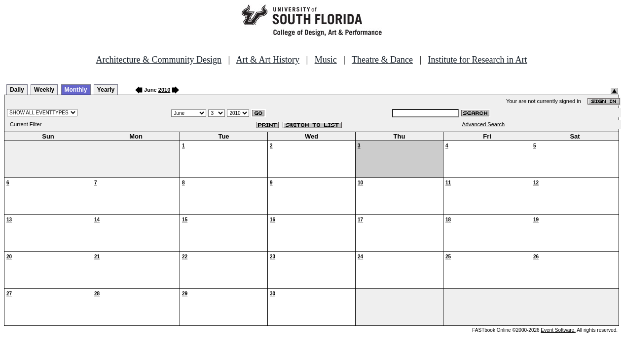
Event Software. (558, 330)
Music (326, 60)
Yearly (105, 89)
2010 (164, 90)
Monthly (76, 89)
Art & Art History (268, 60)
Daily (17, 89)
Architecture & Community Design (158, 60)
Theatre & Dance (382, 60)
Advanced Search (483, 124)
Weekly (44, 89)
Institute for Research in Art (477, 60)
